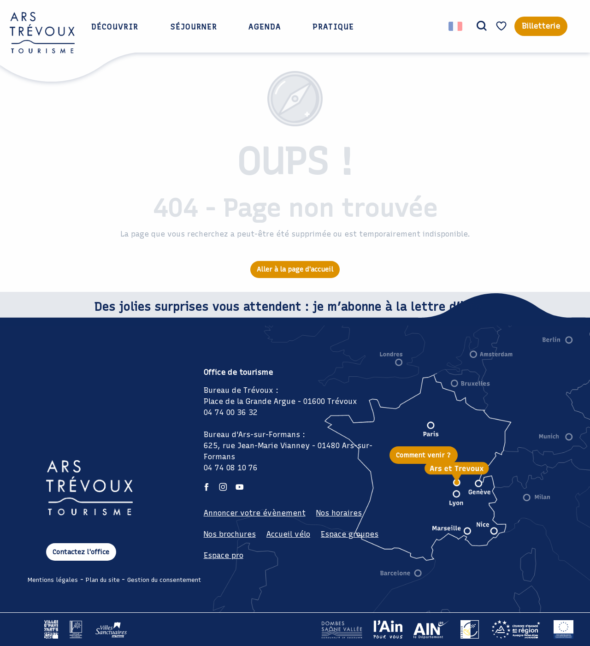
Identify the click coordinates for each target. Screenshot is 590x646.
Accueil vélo (288, 534)
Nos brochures (230, 534)
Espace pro (223, 555)
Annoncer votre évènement (255, 513)
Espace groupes (349, 534)
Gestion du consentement (164, 579)
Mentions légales (53, 579)
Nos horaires (339, 513)
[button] (481, 26)
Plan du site (103, 579)
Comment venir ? (423, 455)
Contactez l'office (81, 552)
